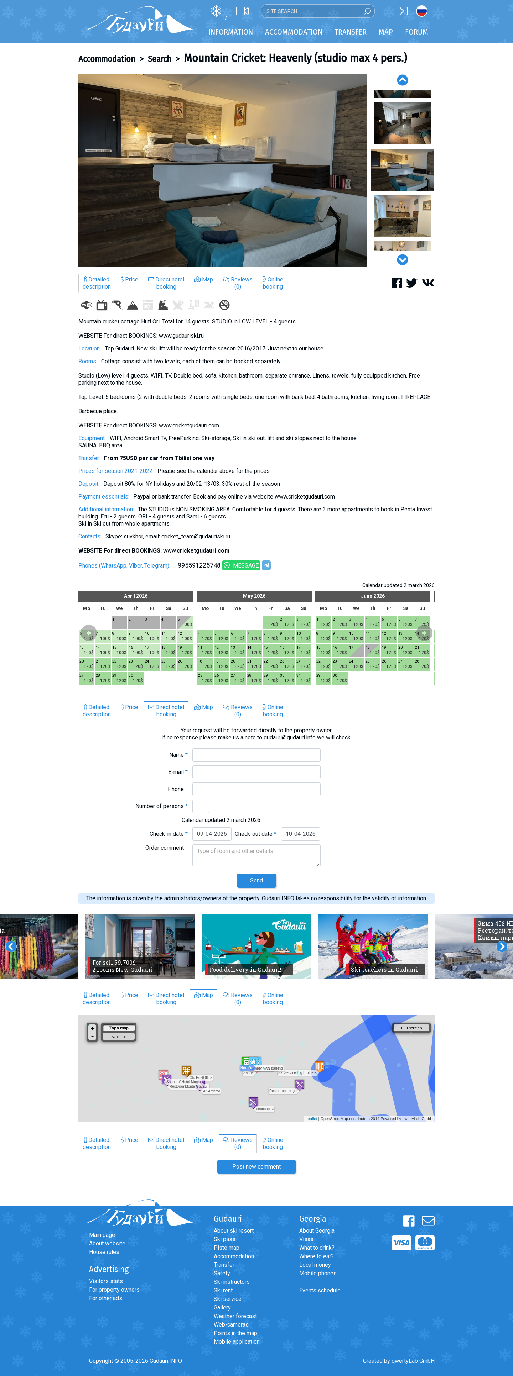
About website (107, 1243)
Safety (222, 1273)
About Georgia (317, 1230)
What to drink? (317, 1247)
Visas (306, 1239)
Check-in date (169, 834)
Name (178, 755)
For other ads (105, 1298)
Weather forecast (235, 1316)
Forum (416, 32)
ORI (143, 516)
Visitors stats (106, 1281)
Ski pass (224, 1239)
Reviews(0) (238, 283)
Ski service (228, 1299)
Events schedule (320, 1290)
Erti (104, 516)
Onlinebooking (273, 283)
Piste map (226, 1247)
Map (386, 32)
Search (159, 59)
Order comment (166, 847)
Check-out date (255, 834)
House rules (104, 1252)
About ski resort (234, 1230)
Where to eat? (316, 1256)
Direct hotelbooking (166, 283)
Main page (102, 1235)
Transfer (224, 1264)
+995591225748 (197, 565)
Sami (192, 516)
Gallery (222, 1307)
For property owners (114, 1289)
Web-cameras (231, 1324)
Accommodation (106, 59)
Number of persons (161, 806)
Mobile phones (318, 1273)
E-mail (178, 772)
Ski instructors (232, 1282)
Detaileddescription (97, 283)
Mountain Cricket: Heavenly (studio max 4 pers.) (295, 58)
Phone (178, 789)
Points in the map (235, 1333)
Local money (315, 1264)
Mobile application (237, 1341)
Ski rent (223, 1290)
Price (129, 279)
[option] (222, 170)
